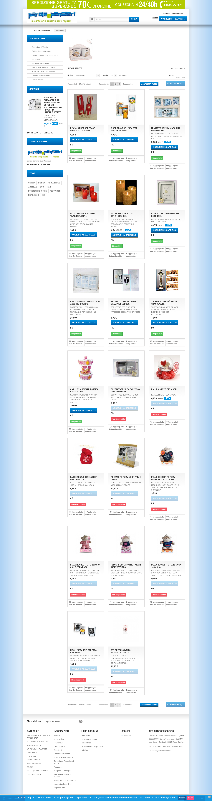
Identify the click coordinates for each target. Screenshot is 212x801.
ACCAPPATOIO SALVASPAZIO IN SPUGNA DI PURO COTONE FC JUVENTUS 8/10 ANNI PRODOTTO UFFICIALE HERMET (53, 105)
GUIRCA (31, 183)
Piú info (190, 798)
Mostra (105, 75)
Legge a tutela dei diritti (40, 75)
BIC (43, 195)
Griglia (178, 75)
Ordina (70, 75)
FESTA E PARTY (32, 756)
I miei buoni (85, 750)
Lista (183, 75)
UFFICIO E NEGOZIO (34, 774)
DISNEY (41, 183)
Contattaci (166, 13)
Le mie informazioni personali (92, 746)
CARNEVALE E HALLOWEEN (37, 749)
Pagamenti (35, 59)
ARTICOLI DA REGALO (35, 745)
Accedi (155, 18)
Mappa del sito (177, 13)
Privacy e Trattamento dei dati (43, 71)
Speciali (34, 89)
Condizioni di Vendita (39, 47)
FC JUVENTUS (54, 183)
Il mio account (89, 731)
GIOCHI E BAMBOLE (34, 760)
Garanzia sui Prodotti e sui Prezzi (44, 55)
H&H (49, 187)
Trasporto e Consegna (40, 63)
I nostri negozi (37, 79)
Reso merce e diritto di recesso (43, 67)
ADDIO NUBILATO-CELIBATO (37, 742)
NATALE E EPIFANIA (34, 763)
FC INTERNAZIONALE (37, 191)
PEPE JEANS (33, 195)
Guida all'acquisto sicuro (41, 51)
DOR (42, 187)
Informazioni (37, 38)
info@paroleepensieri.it (162, 751)
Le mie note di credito (89, 739)
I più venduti (58, 743)
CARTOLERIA (32, 753)
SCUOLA (30, 767)
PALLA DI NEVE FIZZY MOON (164, 389)
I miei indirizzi (86, 743)
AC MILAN (32, 187)
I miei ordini (85, 736)
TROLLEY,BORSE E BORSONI (37, 771)
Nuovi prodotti (59, 739)
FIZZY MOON (55, 191)
